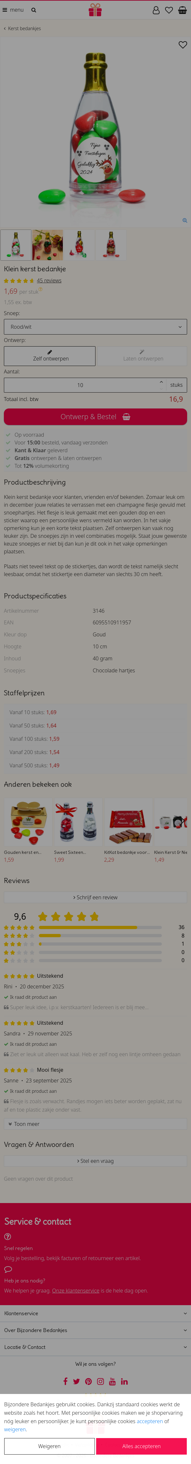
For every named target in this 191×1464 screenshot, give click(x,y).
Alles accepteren (141, 1446)
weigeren (15, 1429)
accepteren (150, 1421)
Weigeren (49, 1446)
